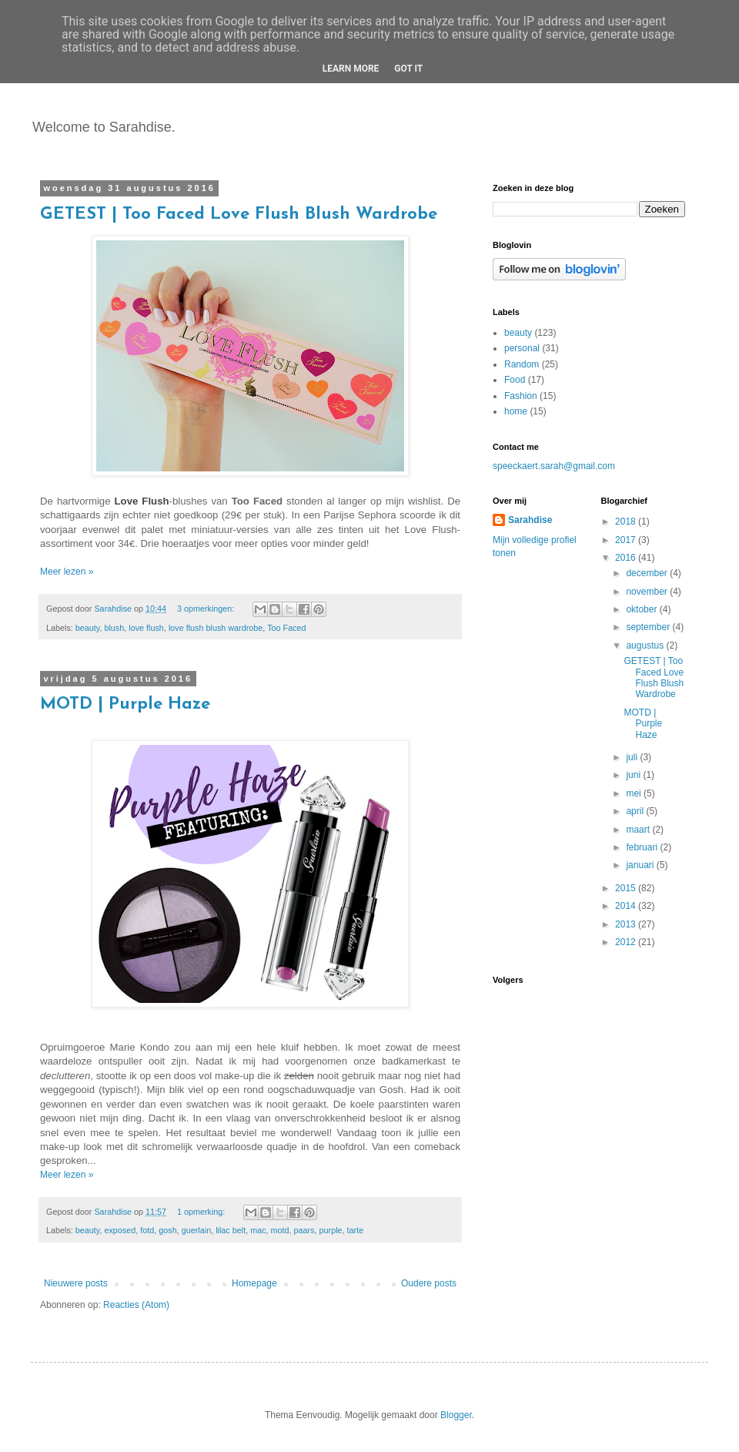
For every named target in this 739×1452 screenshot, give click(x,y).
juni (634, 775)
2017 (626, 540)
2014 (626, 905)
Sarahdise (530, 520)
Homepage (254, 1283)
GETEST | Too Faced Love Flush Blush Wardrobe (238, 214)
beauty (87, 627)
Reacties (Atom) (136, 1304)
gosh (167, 1230)
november (648, 591)
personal (522, 348)
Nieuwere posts (76, 1283)
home (515, 411)
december (648, 573)
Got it (408, 68)
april (636, 811)
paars (304, 1230)
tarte (355, 1230)
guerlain (196, 1230)
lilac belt (231, 1230)
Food (514, 379)
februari (643, 847)
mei (635, 793)
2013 (626, 924)
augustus (646, 645)
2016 (626, 557)
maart (639, 829)
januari (641, 865)
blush (114, 627)
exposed (119, 1230)
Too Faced (286, 627)
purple (331, 1230)
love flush (146, 627)
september (649, 627)
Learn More (351, 68)
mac (258, 1230)
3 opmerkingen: (206, 608)
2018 (626, 521)
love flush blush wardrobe (215, 627)
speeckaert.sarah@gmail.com (554, 466)
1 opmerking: (202, 1211)
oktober (642, 609)
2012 (626, 942)
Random (521, 364)
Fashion (520, 396)
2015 (626, 888)
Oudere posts (428, 1283)
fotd (147, 1230)
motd (280, 1230)
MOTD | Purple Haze (125, 704)
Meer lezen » (66, 571)
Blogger (456, 1415)
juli (633, 757)
